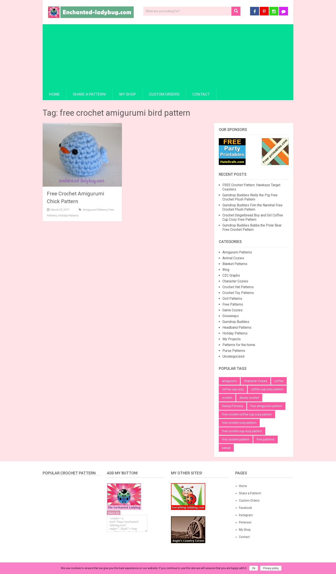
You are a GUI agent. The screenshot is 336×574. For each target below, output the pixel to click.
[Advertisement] (168, 56)
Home (54, 94)
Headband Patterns (236, 327)
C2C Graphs (231, 275)
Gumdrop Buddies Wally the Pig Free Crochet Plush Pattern (250, 197)
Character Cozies (235, 281)
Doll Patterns (232, 299)
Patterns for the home (238, 345)
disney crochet (249, 397)
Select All (114, 513)
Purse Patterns (233, 351)
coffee (279, 381)
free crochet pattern (235, 439)
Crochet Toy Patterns (238, 293)
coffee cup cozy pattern (267, 389)
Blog (225, 270)
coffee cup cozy (233, 389)
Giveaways (230, 316)
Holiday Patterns (68, 215)
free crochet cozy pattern (239, 422)
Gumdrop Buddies (235, 322)
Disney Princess (232, 406)
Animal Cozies (233, 258)
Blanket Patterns (234, 264)
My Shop (127, 94)
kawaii (226, 448)
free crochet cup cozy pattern (242, 431)
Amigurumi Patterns (95, 209)
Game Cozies (232, 310)
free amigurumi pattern (266, 406)
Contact (201, 94)
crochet (227, 397)
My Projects (231, 339)
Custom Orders (164, 94)
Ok (253, 568)
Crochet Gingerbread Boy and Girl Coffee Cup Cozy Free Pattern (252, 217)
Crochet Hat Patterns (238, 287)
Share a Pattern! (89, 94)
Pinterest (245, 522)
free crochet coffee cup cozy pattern (247, 414)
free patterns (265, 439)
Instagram (246, 515)
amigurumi (229, 381)
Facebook (245, 508)
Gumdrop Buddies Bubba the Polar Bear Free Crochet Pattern (252, 227)
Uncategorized (233, 356)
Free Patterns (232, 304)
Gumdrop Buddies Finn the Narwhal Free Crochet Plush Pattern (252, 207)
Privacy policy (271, 568)
